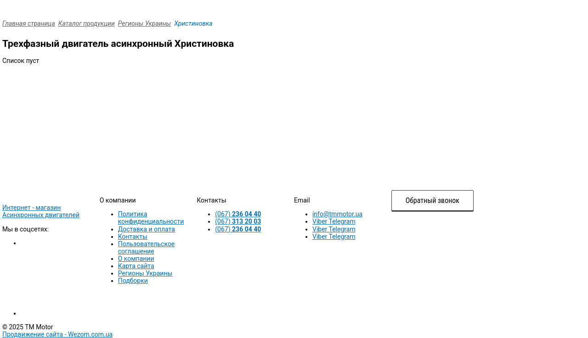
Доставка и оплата (146, 229)
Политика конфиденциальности (151, 217)
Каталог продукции (86, 23)
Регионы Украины (144, 23)
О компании (136, 258)
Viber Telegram (334, 221)
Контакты (132, 236)
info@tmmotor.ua (337, 214)
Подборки (133, 280)
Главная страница (28, 23)
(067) (238, 214)
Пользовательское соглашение (146, 247)
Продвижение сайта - (57, 334)
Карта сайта (136, 266)
